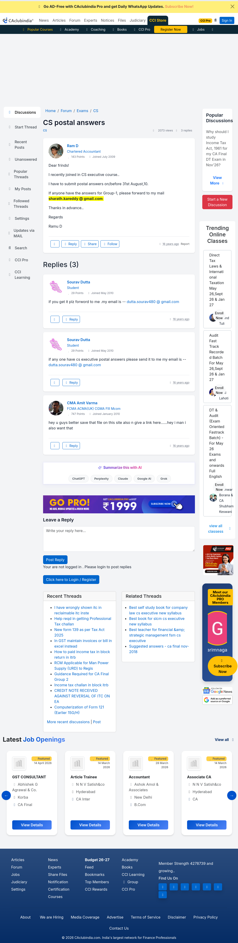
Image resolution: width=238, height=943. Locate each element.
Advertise (115, 917)
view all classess (220, 529)
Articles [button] (59, 20)
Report (185, 244)
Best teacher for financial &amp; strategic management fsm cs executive (157, 635)
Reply (70, 244)
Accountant (139, 777)
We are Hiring (51, 917)
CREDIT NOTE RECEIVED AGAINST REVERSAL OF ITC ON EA (82, 696)
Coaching (95, 29)
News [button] (44, 20)
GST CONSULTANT (29, 777)
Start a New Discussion (217, 202)
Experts (54, 867)
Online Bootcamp (171, 29)
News (53, 859)
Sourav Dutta (78, 282)
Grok (164, 478)
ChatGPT (78, 478)
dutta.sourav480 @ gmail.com (153, 301)
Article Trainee (84, 777)
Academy (69, 29)
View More (217, 180)
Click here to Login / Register (71, 579)
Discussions (21, 112)
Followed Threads (18, 204)
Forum (16, 867)
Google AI (144, 478)
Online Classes (217, 234)
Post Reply (55, 559)
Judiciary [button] (138, 20)
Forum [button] (74, 20)
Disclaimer (177, 917)
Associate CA (199, 777)
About (25, 917)
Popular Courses (37, 29)
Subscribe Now (223, 666)
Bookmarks (94, 874)
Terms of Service (145, 917)
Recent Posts (17, 145)
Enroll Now (219, 315)
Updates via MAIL (21, 233)
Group (130, 882)
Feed (89, 867)
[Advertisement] (119, 68)
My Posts (19, 189)
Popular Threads (17, 174)
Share (90, 244)
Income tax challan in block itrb (81, 685)
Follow (110, 244)
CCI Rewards (96, 889)
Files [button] (122, 20)
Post (97, 722)
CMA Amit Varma (82, 403)
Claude (123, 478)
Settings (18, 218)
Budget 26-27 (97, 859)
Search (17, 248)
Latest (34, 739)
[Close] (232, 6)
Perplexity (101, 478)
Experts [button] (90, 20)
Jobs (198, 29)
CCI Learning (18, 275)
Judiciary (19, 882)
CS (45, 130)
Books (119, 29)
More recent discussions (68, 722)
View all (225, 739)
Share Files (57, 874)
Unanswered (22, 159)
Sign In (227, 20)
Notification (58, 882)
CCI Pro (141, 29)
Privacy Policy (205, 917)
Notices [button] (107, 20)
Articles (17, 859)
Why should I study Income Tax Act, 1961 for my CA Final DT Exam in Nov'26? (217, 148)
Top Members (97, 882)
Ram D (73, 145)
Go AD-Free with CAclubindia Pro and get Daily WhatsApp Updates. (115, 6)
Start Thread (22, 127)
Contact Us (119, 928)
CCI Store (157, 20)
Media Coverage (85, 917)
